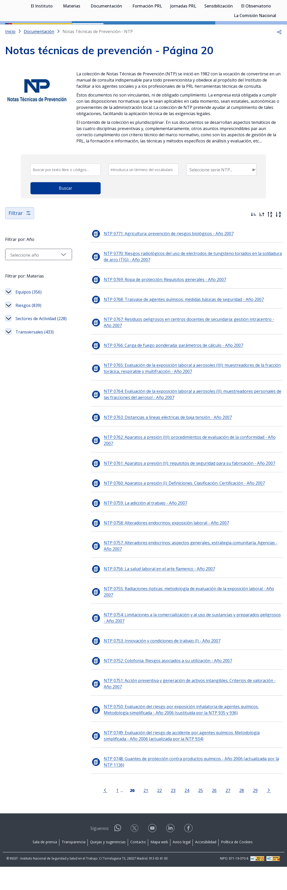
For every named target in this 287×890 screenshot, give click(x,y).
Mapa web (159, 865)
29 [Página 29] (254, 813)
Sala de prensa (45, 865)
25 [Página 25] (199, 813)
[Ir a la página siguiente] (268, 813)
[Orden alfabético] (278, 237)
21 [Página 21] (144, 813)
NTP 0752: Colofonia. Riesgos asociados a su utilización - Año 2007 (165, 684)
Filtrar (20, 236)
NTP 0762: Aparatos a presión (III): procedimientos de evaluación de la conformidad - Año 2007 (187, 463)
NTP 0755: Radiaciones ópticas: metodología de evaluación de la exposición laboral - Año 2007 (186, 615)
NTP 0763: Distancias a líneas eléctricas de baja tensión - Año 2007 (165, 440)
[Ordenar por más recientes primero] (253, 237)
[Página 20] (131, 813)
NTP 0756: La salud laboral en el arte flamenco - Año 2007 (157, 592)
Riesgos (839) (28, 330)
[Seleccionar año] (37, 279)
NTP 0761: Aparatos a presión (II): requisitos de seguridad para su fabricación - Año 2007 (187, 486)
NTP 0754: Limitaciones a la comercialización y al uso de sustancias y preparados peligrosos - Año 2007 (191, 641)
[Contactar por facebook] (189, 853)
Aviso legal (181, 865)
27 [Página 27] (227, 813)
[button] (279, 55)
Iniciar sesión (262, 11)
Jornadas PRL (183, 31)
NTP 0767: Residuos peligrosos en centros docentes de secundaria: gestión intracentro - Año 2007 (191, 345)
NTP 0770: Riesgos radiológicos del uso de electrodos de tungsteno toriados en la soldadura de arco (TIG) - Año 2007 (190, 280)
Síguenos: (99, 851)
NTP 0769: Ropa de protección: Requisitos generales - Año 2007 (162, 303)
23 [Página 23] (172, 813)
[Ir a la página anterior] (104, 813)
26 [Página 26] (213, 813)
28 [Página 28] (240, 813)
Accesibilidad (205, 865)
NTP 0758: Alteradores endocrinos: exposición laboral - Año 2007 (164, 546)
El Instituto (42, 31)
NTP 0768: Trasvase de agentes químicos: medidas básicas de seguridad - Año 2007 (181, 322)
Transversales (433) (34, 357)
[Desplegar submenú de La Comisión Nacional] (278, 40)
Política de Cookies (237, 865)
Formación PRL (147, 31)
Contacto (138, 865)
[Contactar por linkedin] (171, 853)
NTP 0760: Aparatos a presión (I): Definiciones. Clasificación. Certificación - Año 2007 (181, 506)
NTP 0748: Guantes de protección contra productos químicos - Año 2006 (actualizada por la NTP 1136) (189, 785)
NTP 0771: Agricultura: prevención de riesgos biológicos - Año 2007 (166, 257)
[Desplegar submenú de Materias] (82, 30)
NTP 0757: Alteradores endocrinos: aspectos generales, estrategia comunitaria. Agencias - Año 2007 (188, 569)
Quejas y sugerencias (108, 865)
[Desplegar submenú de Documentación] (124, 30)
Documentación (106, 31)
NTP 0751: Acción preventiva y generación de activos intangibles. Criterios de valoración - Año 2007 (187, 707)
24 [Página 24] (186, 813)
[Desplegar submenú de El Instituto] (55, 30)
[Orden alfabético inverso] (270, 237)
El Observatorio (256, 31)
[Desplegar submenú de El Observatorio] (273, 30)
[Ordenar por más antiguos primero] (261, 237)
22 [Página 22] (158, 813)
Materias (71, 31)
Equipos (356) (28, 317)
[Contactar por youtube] (152, 853)
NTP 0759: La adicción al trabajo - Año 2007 (143, 526)
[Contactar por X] (135, 853)
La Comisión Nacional (255, 40)
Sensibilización (218, 31)
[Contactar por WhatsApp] (118, 853)
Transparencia (73, 865)
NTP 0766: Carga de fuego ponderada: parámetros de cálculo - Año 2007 (171, 368)
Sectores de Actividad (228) (41, 344)
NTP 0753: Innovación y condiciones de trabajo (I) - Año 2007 (159, 664)
